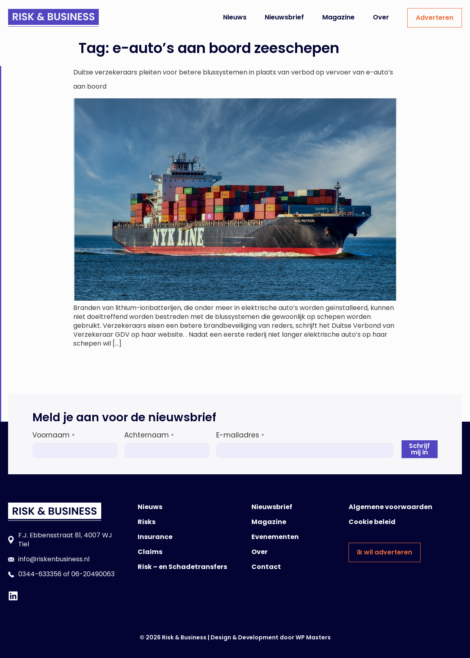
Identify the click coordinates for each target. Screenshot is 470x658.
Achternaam (149, 435)
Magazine (338, 17)
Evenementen (275, 536)
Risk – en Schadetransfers (182, 566)
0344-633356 (40, 574)
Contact (266, 566)
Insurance (155, 536)
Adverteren (434, 17)
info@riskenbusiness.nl (53, 559)
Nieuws (235, 17)
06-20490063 (93, 574)
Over (381, 17)
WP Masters (313, 637)
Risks (146, 521)
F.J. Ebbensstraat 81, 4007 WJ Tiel (65, 540)
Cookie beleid (372, 521)
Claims (150, 551)
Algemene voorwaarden (390, 507)
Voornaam (53, 435)
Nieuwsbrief (284, 17)
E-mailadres (240, 435)
